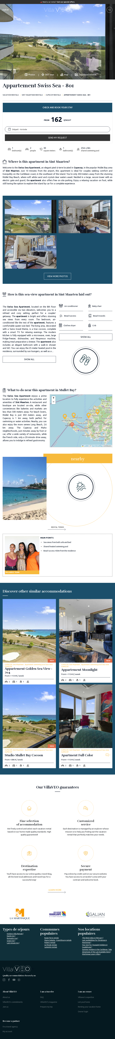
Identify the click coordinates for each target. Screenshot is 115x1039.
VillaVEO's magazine (48, 1002)
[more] (57, 891)
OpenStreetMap (97, 446)
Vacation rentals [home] (11, 95)
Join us (5, 1007)
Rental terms (57, 528)
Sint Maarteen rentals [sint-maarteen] (32, 95)
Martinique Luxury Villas (91, 954)
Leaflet (85, 446)
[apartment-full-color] (85, 726)
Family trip (11, 936)
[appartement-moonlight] (85, 641)
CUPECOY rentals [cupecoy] (53, 95)
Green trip (10, 941)
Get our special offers (66, 2)
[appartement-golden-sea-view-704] (29, 641)
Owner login (83, 1012)
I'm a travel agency (10, 1027)
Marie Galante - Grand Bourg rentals (57, 940)
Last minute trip (13, 943)
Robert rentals (49, 942)
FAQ (42, 997)
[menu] (109, 10)
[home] (57, 9)
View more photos (57, 276)
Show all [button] (29, 359)
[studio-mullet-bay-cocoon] (29, 726)
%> (19, 968)
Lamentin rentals (50, 947)
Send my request (57, 137)
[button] (74, 415)
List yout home (84, 1002)
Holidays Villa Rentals (15, 934)
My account (7, 1031)
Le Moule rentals (50, 945)
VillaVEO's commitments (13, 1002)
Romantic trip (12, 938)
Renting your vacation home (89, 1007)
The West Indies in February (92, 938)
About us (6, 997)
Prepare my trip (46, 1007)
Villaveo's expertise (86, 997)
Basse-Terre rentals (51, 938)
